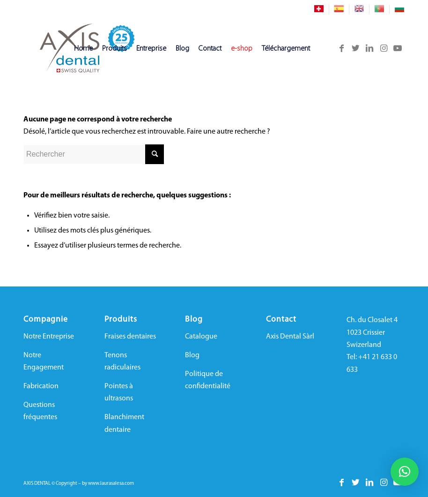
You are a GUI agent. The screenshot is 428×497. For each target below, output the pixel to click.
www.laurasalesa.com (111, 483)
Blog (192, 355)
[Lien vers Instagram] (383, 48)
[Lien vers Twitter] (355, 48)
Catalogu (199, 336)
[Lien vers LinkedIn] (369, 48)
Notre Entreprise (48, 336)
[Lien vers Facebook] (341, 48)
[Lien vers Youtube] (398, 48)
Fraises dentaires (130, 336)
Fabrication (41, 386)
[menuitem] (319, 9)
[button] (405, 472)
